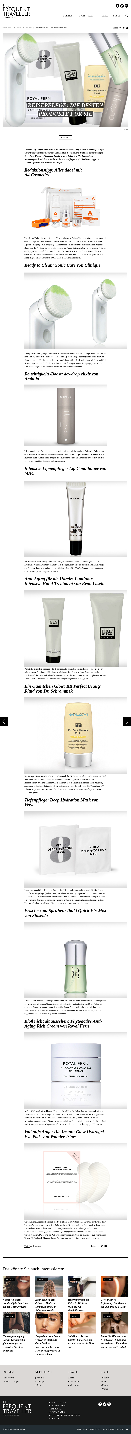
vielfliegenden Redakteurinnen (55, 156)
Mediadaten (57, 1412)
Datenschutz (58, 1406)
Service (40, 1385)
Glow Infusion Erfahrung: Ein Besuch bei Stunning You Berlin (113, 1303)
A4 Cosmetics (44, 258)
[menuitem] (69, 15)
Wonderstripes (38, 1225)
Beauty (29, 28)
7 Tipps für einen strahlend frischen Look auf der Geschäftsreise (15, 1303)
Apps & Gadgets (11, 1381)
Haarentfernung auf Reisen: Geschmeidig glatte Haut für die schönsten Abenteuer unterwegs (14, 1343)
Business (68, 15)
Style (116, 15)
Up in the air (86, 15)
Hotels (72, 1378)
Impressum (56, 1409)
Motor (105, 1385)
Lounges (41, 1381)
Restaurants (74, 1381)
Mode (104, 1381)
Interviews (9, 1378)
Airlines (40, 1378)
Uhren (105, 1389)
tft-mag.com (7, 28)
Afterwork (74, 1385)
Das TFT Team (58, 1402)
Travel (103, 15)
